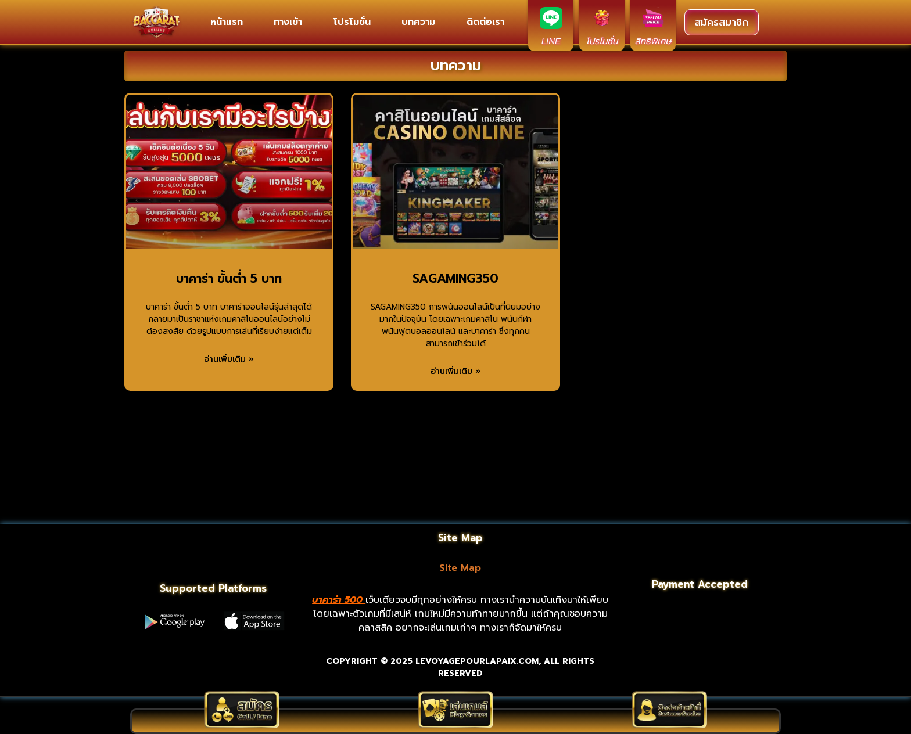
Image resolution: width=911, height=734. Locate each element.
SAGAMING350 (455, 278)
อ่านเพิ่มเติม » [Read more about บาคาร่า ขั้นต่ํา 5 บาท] (229, 359)
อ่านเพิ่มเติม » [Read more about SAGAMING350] (455, 371)
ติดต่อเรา (485, 22)
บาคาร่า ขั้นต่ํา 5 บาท (229, 278)
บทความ (418, 22)
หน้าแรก (226, 22)
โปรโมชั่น (352, 22)
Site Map (460, 568)
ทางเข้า (288, 22)
